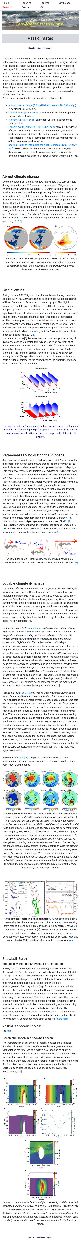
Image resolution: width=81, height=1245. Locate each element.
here (70, 940)
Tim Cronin (26, 692)
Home (5, 2)
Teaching (26, 2)
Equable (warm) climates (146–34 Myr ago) (31, 127)
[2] (69, 521)
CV (42, 7)
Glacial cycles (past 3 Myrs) (23, 112)
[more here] (62, 1018)
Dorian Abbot (34, 628)
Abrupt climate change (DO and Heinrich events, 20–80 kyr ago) (42, 105)
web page (24, 757)
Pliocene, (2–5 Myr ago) (21, 119)
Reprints (44, 2)
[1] (24, 510)
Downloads (64, 2)
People (25, 7)
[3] (58, 532)
